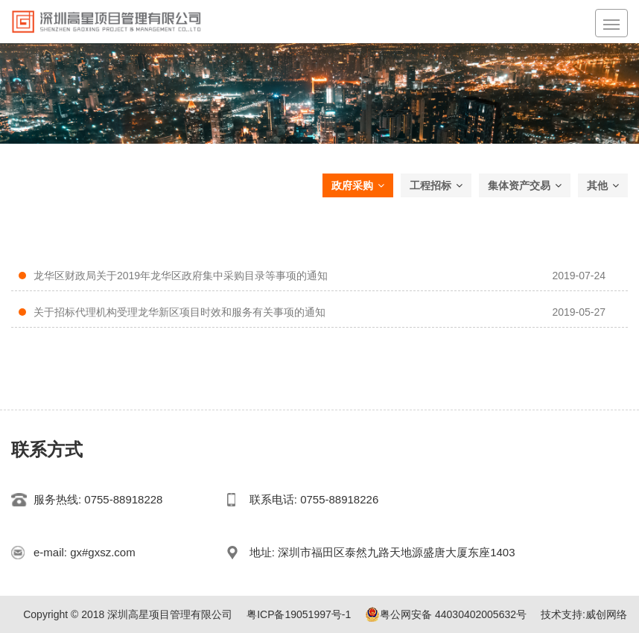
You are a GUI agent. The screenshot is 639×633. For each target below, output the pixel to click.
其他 (603, 185)
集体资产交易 (525, 185)
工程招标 (436, 185)
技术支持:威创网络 (584, 614)
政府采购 (357, 185)
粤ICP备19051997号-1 (299, 614)
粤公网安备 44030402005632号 (446, 614)
